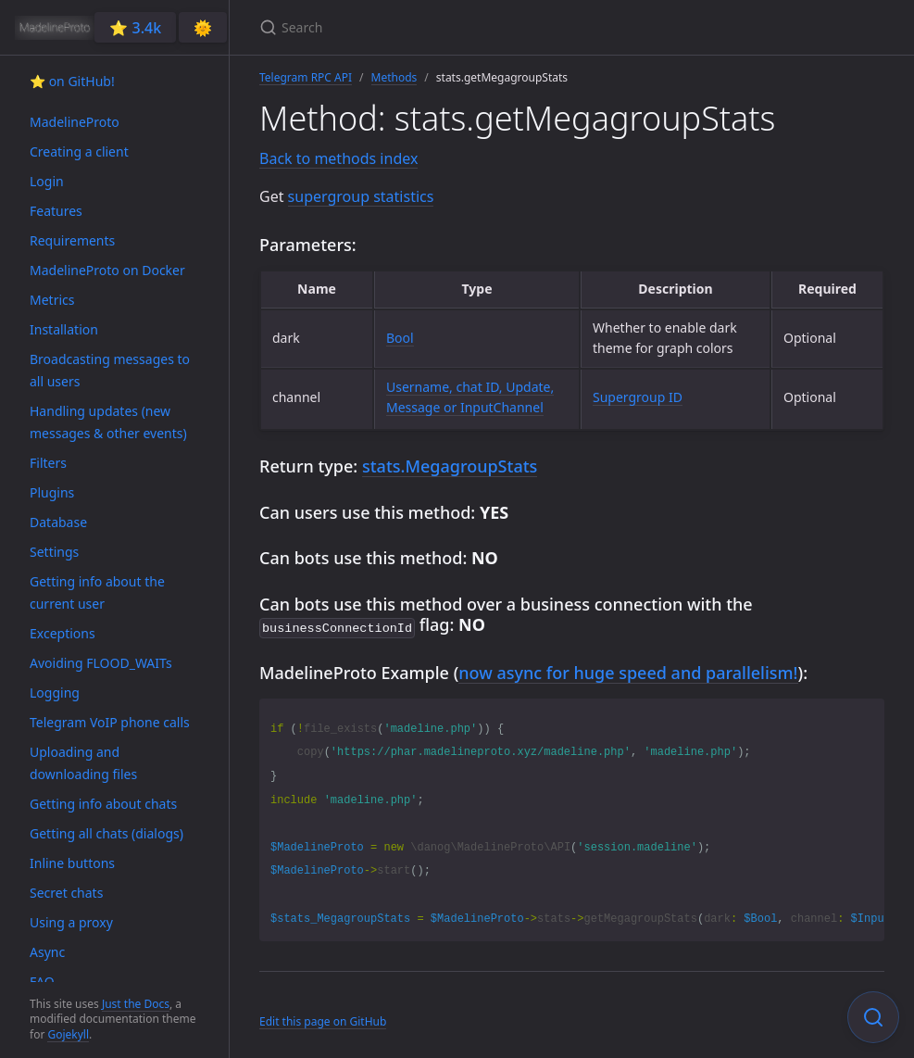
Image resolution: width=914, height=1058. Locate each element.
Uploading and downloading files (83, 763)
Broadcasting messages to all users (110, 370)
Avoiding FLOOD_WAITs (101, 663)
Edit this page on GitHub (322, 1019)
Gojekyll (68, 1034)
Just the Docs (135, 1004)
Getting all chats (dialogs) (106, 833)
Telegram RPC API (305, 77)
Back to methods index (338, 158)
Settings (54, 551)
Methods (394, 77)
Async (47, 952)
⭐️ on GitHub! (72, 81)
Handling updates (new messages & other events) (108, 422)
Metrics (52, 300)
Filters (48, 463)
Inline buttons (72, 863)
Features (56, 211)
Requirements (72, 240)
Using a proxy (71, 922)
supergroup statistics (361, 196)
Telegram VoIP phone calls (110, 722)
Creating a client (79, 151)
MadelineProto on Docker (107, 270)
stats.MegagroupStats (449, 466)
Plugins (52, 492)
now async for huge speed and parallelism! (627, 671)
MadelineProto (74, 122)
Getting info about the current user (97, 592)
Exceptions (62, 633)
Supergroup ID (637, 397)
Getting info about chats (103, 803)
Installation (64, 329)
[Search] (478, 27)
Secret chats (66, 892)
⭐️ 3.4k (135, 28)
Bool (400, 337)
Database (58, 522)
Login (47, 181)
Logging (55, 692)
